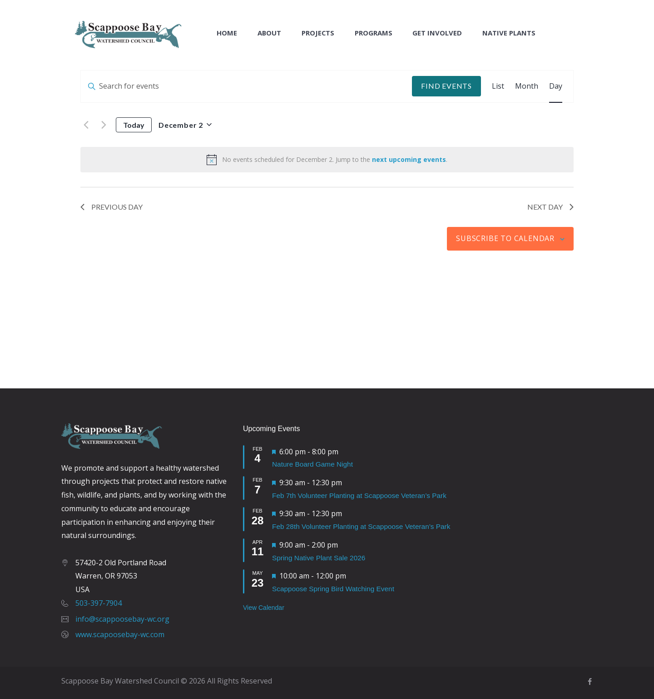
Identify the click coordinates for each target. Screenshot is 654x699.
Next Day (550, 206)
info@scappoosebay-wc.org (122, 619)
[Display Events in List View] (498, 86)
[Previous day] (85, 124)
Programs (373, 33)
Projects (318, 33)
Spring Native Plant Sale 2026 (318, 558)
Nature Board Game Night (312, 464)
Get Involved (437, 33)
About (269, 33)
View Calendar (263, 607)
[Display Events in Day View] (555, 86)
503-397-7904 (98, 603)
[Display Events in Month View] (526, 86)
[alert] (327, 159)
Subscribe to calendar (505, 238)
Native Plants (508, 33)
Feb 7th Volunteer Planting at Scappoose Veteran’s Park (359, 495)
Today (133, 125)
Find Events (446, 85)
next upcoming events (409, 159)
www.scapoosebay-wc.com (119, 634)
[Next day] (103, 124)
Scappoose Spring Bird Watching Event (333, 589)
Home (227, 33)
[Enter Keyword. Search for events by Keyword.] (246, 86)
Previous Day (111, 206)
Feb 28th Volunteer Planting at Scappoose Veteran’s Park (361, 526)
